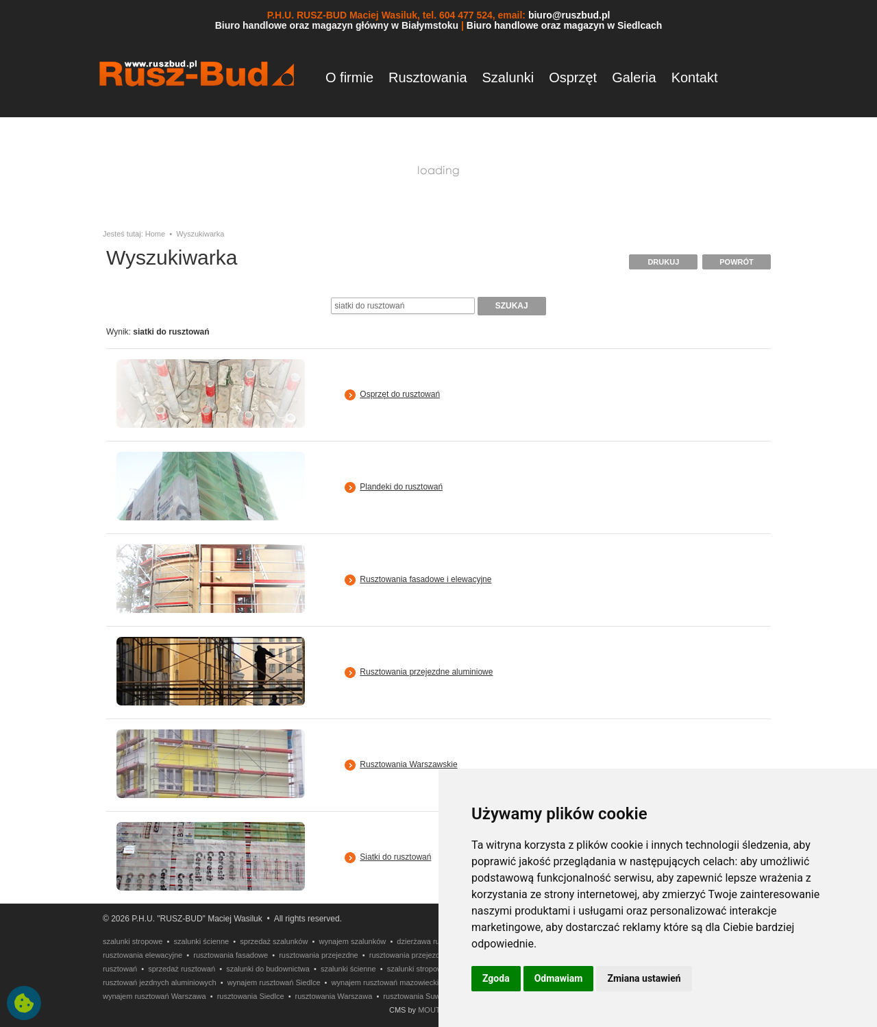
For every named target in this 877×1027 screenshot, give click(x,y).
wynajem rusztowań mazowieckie (387, 982)
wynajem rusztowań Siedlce (274, 982)
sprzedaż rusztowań (181, 969)
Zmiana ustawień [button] (643, 978)
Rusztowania (427, 77)
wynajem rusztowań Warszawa (154, 996)
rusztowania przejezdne (318, 955)
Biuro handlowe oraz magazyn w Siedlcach (565, 25)
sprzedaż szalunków (274, 941)
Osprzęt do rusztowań (400, 394)
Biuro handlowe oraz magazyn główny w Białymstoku (337, 25)
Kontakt (694, 77)
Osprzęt (573, 77)
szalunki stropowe (132, 941)
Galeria (634, 77)
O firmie (349, 77)
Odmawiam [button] (558, 978)
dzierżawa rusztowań (432, 941)
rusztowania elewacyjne (142, 955)
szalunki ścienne (202, 941)
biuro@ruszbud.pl (569, 15)
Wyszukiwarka (200, 234)
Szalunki (508, 77)
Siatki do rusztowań (395, 857)
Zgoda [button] (496, 978)
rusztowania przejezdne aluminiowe (429, 955)
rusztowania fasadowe (230, 955)
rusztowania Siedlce (250, 996)
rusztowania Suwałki (417, 996)
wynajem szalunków (352, 941)
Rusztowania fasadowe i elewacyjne (425, 579)
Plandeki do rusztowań (401, 487)
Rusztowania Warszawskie (408, 764)
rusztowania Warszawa (334, 996)
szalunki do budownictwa (268, 969)
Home (155, 234)
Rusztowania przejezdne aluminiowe (426, 672)
